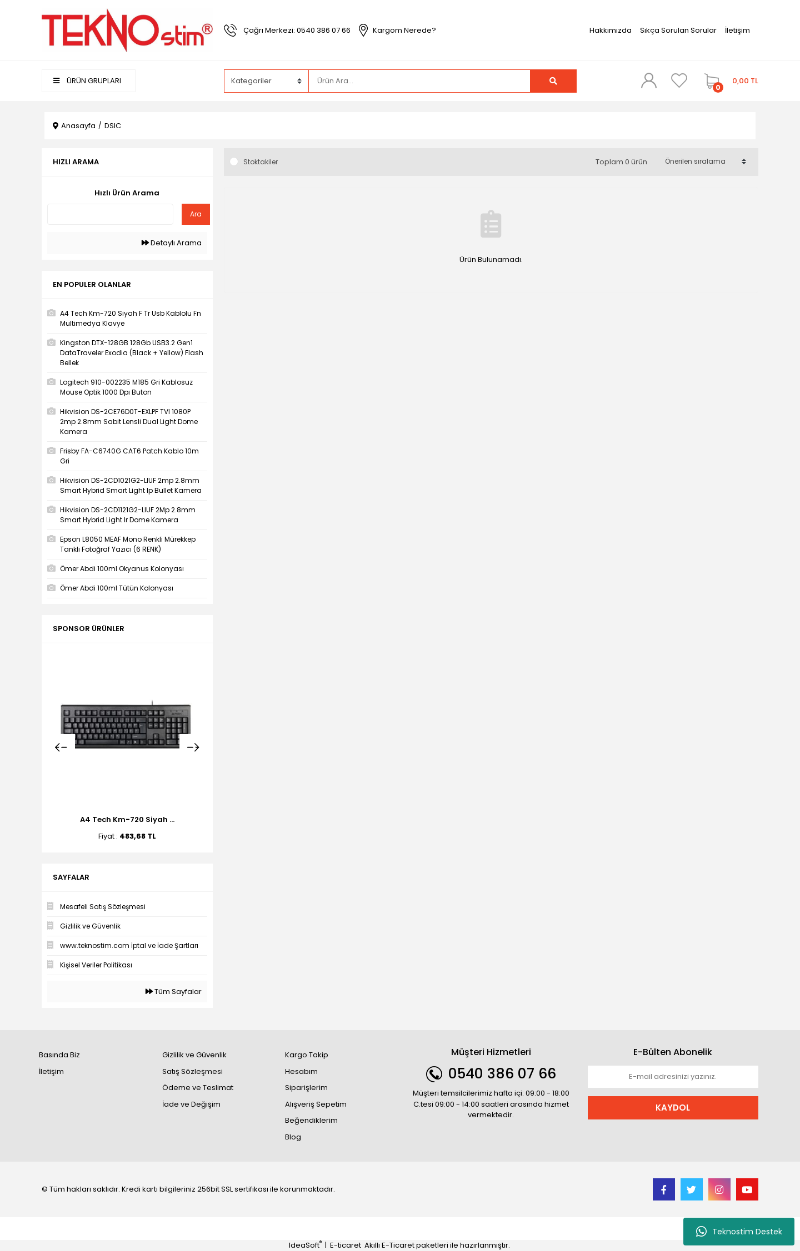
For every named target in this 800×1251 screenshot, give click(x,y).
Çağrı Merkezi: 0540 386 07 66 (297, 30)
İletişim (737, 30)
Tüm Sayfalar (174, 991)
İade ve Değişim (191, 1104)
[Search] (419, 81)
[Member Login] (649, 80)
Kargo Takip (306, 1055)
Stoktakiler (260, 162)
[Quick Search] (110, 214)
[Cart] (728, 81)
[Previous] (61, 747)
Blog (293, 1137)
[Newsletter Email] (673, 1077)
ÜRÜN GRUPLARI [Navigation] (87, 80)
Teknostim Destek (739, 1231)
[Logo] (127, 29)
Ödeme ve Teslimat (197, 1087)
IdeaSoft (305, 1245)
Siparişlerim (306, 1087)
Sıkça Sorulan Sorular (678, 30)
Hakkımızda (610, 30)
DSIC (112, 125)
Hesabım (301, 1071)
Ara (196, 214)
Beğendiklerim (311, 1120)
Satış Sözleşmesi (192, 1071)
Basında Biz (59, 1055)
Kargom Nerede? (404, 30)
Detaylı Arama (172, 243)
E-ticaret (345, 1245)
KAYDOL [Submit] (673, 1107)
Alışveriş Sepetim (316, 1104)
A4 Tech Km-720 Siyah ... (127, 819)
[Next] (193, 747)
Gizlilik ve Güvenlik (194, 1055)
